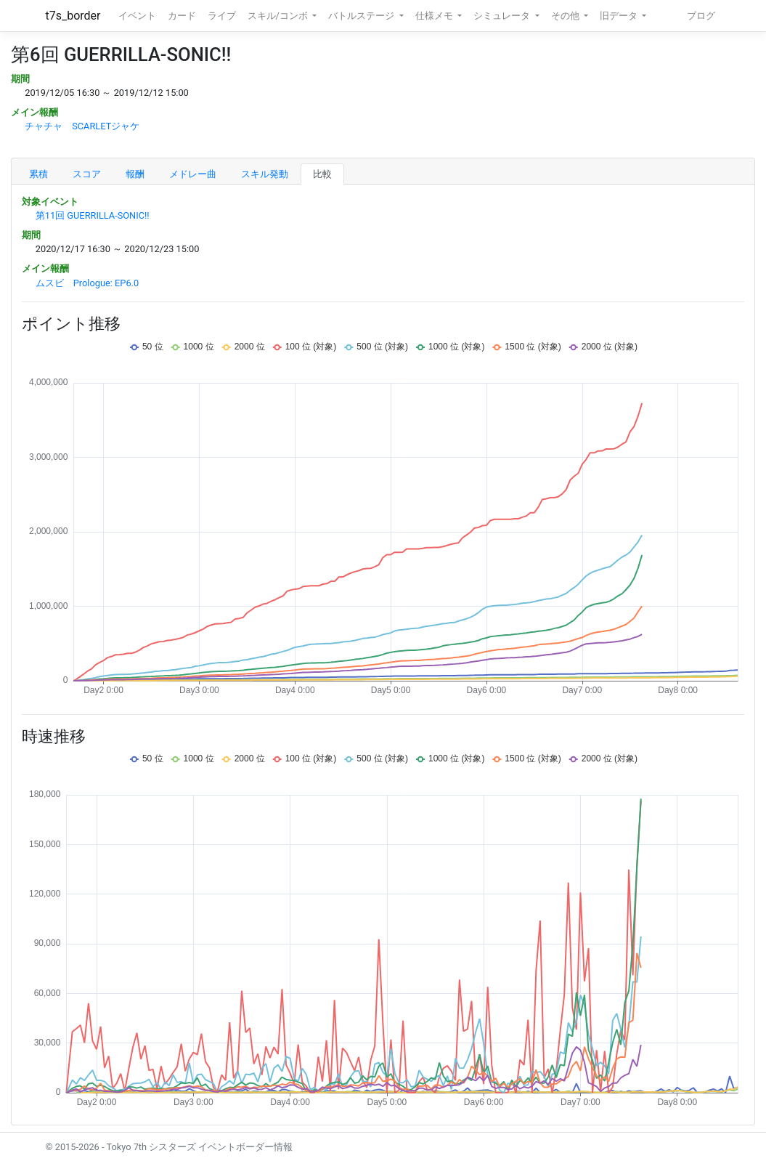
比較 (322, 174)
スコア (87, 174)
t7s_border (73, 16)
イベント (137, 15)
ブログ (701, 15)
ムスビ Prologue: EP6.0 (87, 283)
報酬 (135, 174)
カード (182, 15)
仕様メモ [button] (435, 15)
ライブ (222, 15)
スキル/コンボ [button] (279, 15)
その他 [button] (566, 15)
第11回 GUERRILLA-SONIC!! (93, 215)
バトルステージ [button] (362, 15)
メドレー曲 (192, 174)
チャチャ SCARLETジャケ (82, 126)
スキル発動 (264, 174)
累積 (38, 174)
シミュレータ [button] (502, 15)
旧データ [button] (620, 15)
